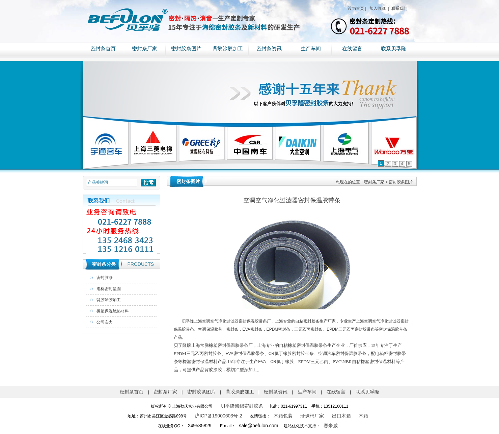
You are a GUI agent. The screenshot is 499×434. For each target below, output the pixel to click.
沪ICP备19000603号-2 (218, 415)
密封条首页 (103, 48)
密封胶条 (104, 277)
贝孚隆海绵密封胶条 (242, 406)
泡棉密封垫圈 (108, 288)
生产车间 (311, 48)
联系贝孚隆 (393, 48)
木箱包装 (283, 415)
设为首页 (356, 8)
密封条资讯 (269, 48)
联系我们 (399, 8)
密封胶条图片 (186, 48)
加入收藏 (377, 8)
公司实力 (104, 322)
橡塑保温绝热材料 (112, 311)
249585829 (200, 425)
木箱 (363, 415)
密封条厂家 (144, 48)
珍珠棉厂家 (312, 415)
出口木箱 (341, 415)
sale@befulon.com (258, 425)
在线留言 (352, 48)
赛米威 (331, 425)
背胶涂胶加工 (228, 48)
